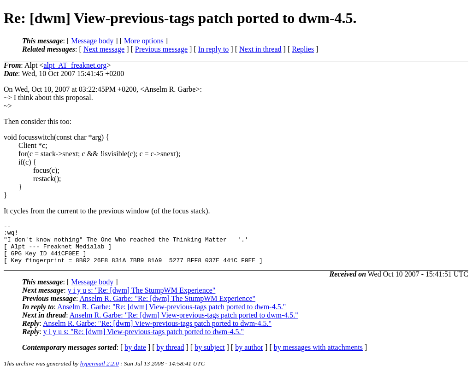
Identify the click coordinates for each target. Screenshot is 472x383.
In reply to (213, 49)
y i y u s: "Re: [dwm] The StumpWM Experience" (142, 298)
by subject (209, 355)
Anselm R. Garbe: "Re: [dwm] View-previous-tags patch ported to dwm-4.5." (171, 315)
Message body (92, 41)
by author (249, 355)
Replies (303, 49)
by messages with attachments (318, 355)
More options (144, 41)
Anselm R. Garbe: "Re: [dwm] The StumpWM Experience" (167, 307)
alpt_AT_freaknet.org (74, 65)
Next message (103, 49)
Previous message (161, 49)
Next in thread (260, 49)
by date (135, 355)
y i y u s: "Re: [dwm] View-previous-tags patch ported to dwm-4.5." (143, 340)
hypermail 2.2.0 (99, 371)
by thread (170, 355)
